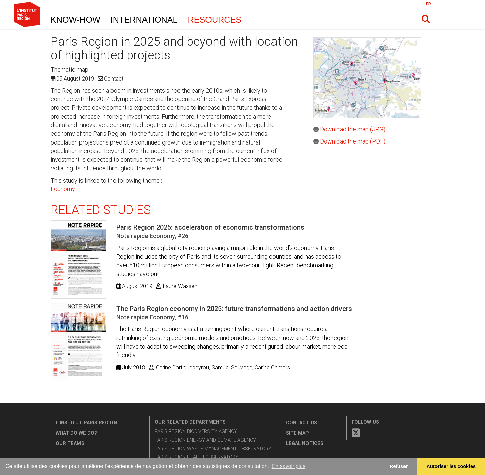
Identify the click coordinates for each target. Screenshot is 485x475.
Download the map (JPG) (352, 129)
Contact (113, 78)
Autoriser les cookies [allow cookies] (451, 466)
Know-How (75, 19)
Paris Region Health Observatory (196, 457)
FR (428, 3)
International (144, 19)
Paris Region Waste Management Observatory (213, 449)
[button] (426, 19)
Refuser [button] (399, 466)
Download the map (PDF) (352, 141)
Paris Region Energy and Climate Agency (205, 440)
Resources (215, 19)
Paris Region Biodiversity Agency (196, 431)
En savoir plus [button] (289, 466)
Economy (63, 188)
